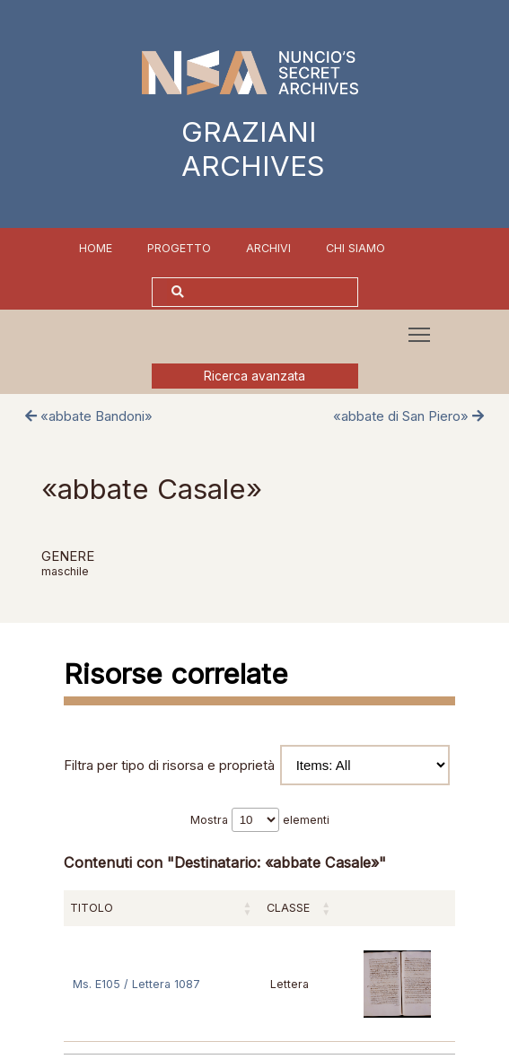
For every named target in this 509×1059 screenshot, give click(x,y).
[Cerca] (272, 292)
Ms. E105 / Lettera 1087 (136, 984)
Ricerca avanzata (254, 376)
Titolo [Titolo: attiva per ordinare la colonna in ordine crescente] (91, 908)
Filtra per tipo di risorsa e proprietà (257, 765)
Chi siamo (355, 248)
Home (95, 248)
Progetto (179, 248)
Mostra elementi (259, 820)
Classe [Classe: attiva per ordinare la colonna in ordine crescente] (288, 908)
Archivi (268, 248)
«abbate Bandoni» (89, 415)
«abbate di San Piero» (408, 415)
